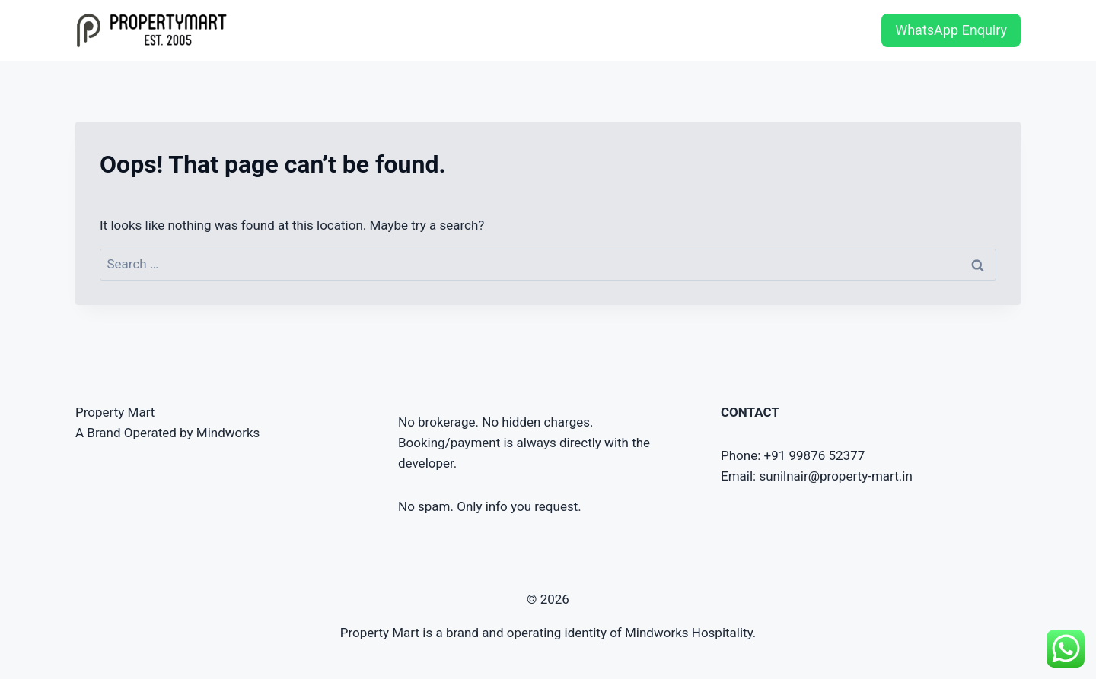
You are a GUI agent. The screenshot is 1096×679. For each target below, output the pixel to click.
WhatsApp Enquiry (951, 30)
